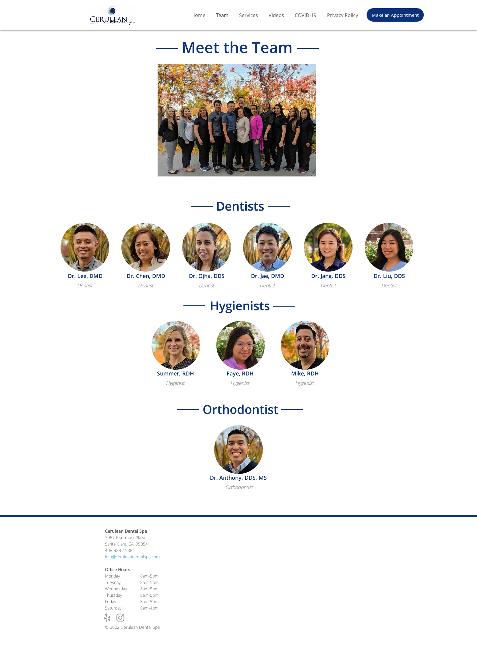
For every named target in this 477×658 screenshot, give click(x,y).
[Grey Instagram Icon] (120, 617)
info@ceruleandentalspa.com (132, 557)
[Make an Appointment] (395, 15)
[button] (85, 247)
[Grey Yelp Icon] (107, 617)
